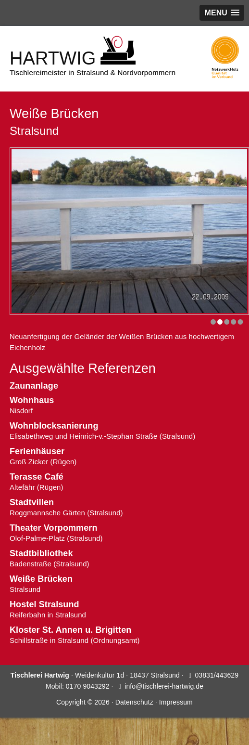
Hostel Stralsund (44, 604)
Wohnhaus (32, 400)
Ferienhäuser (37, 451)
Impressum (176, 702)
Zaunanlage (34, 386)
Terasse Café (36, 477)
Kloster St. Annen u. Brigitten (70, 630)
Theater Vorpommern (54, 528)
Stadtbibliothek (41, 553)
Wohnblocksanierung (54, 426)
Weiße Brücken (41, 579)
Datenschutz (134, 702)
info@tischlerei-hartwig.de (163, 686)
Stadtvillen (32, 502)
